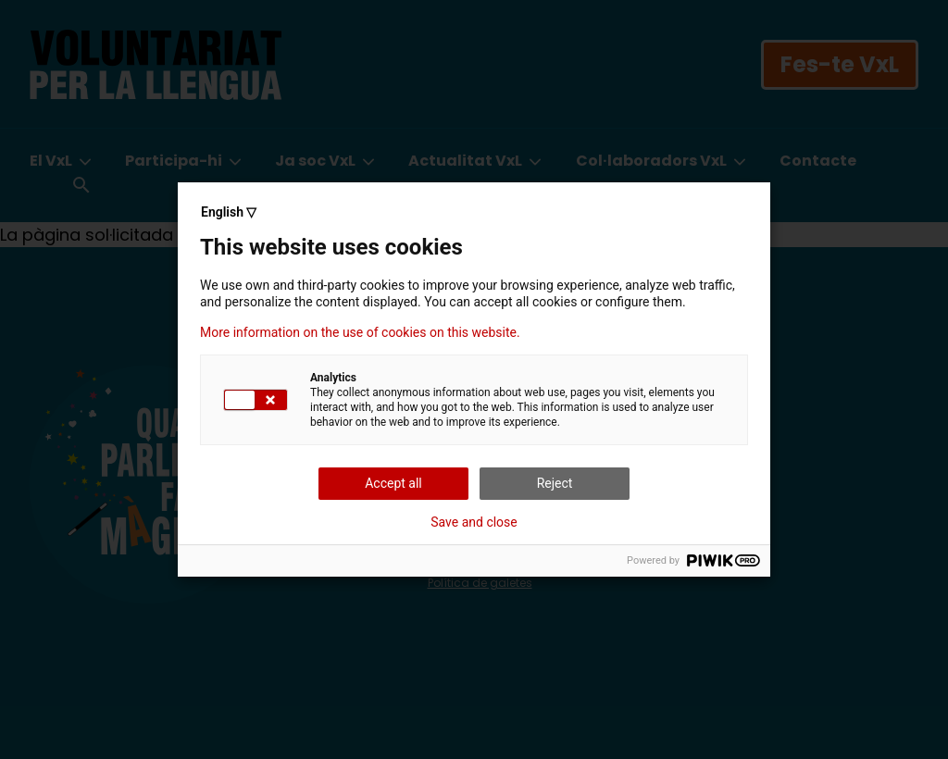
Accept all (393, 483)
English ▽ (228, 212)
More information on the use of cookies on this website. (360, 332)
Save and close (474, 522)
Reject (555, 483)
